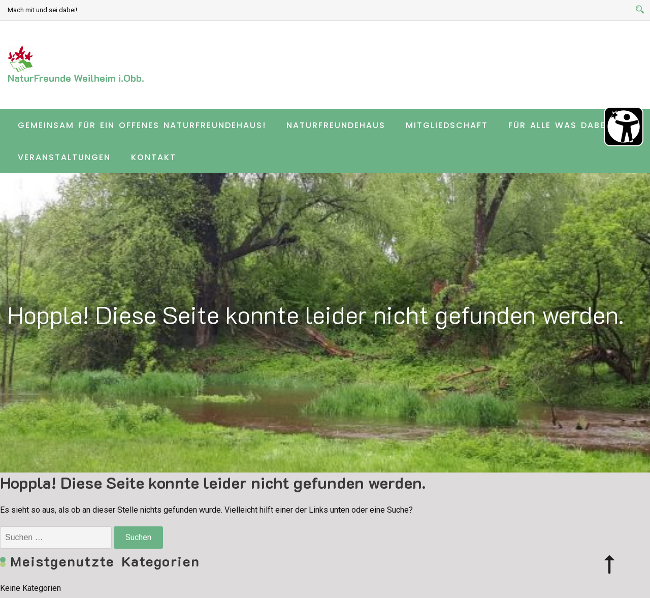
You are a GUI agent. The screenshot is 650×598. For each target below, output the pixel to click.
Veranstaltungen (64, 157)
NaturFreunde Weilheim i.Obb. (76, 77)
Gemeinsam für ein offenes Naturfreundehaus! (142, 125)
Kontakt (153, 157)
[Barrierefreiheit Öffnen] (623, 126)
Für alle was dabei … (563, 125)
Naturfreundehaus (335, 125)
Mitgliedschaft (447, 125)
